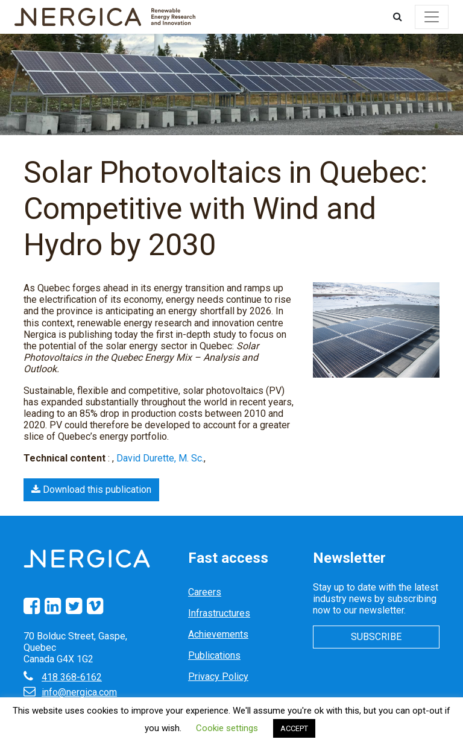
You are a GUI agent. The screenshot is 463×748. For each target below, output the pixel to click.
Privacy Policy (218, 676)
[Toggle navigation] (432, 17)
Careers (204, 592)
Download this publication (91, 489)
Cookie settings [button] (227, 728)
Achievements (218, 634)
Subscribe (376, 636)
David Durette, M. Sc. (160, 458)
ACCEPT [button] (294, 728)
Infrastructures (219, 613)
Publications (214, 655)
